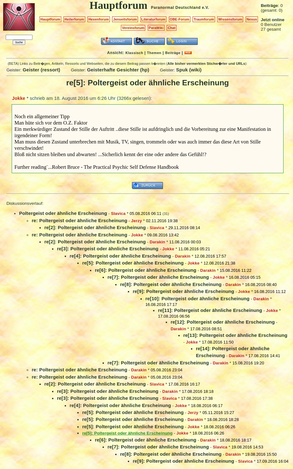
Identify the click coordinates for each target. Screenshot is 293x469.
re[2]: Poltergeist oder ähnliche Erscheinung (95, 227)
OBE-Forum (179, 19)
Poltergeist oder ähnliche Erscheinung (63, 213)
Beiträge (172, 53)
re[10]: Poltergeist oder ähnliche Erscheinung (197, 298)
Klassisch (134, 53)
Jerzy (136, 220)
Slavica (118, 213)
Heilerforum (74, 19)
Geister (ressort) (41, 69)
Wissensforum (230, 19)
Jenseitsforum (125, 19)
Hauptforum (50, 19)
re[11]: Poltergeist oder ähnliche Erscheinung (210, 310)
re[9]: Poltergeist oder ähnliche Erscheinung (183, 291)
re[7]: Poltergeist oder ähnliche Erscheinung (158, 277)
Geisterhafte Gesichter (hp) (118, 69)
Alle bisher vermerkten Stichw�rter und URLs (206, 63)
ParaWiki (156, 28)
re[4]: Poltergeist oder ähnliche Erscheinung (120, 256)
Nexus (252, 19)
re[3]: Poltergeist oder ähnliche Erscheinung (107, 248)
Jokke (18, 98)
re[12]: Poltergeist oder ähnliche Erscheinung (222, 322)
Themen (154, 53)
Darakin (157, 242)
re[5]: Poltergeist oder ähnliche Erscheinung (133, 262)
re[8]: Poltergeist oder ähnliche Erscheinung (171, 284)
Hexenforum (98, 19)
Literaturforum (153, 19)
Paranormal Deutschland (176, 7)
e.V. (205, 7)
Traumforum (204, 19)
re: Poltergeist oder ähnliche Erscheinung (79, 220)
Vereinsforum (133, 28)
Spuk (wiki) (189, 69)
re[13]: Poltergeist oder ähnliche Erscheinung (235, 335)
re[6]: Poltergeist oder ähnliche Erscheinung (145, 270)
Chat (172, 28)
